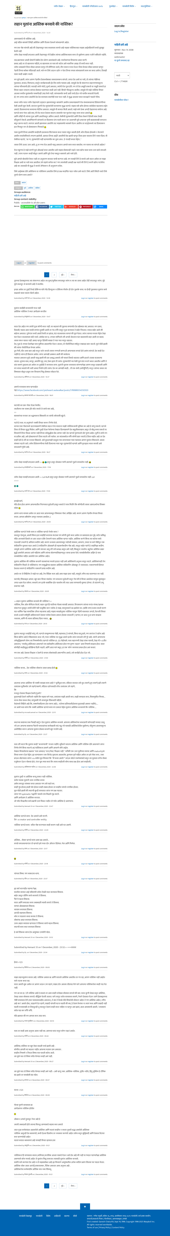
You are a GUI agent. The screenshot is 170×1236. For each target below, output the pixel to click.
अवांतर (24, 182)
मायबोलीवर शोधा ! (121, 100)
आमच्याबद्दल (117, 1219)
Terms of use (92, 1227)
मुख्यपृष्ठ (24, 18)
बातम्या (66, 1216)
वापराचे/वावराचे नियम (95, 1219)
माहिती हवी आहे (20, 196)
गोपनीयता (108, 1219)
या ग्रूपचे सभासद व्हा (122, 60)
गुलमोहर (112, 6)
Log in (20, 262)
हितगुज (72, 6)
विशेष (48, 1216)
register (36, 262)
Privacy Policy (105, 1227)
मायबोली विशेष (128, 6)
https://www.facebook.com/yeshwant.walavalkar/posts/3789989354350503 (52, 390)
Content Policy (118, 1227)
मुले (25, 188)
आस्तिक (30, 188)
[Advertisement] (60, 235)
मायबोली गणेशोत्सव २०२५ (92, 6)
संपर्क (125, 1219)
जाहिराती (57, 1216)
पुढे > (62, 275)
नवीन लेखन (58, 6)
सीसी (75, 1216)
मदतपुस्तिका (145, 6)
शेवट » (73, 275)
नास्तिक (37, 188)
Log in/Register (121, 31)
